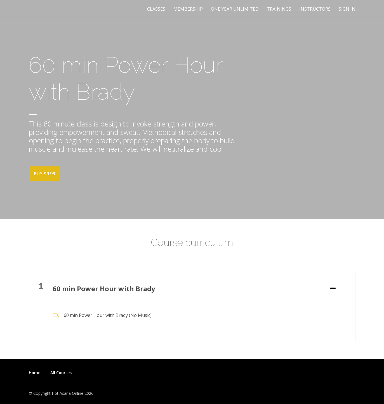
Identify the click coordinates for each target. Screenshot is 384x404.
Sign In (347, 9)
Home (34, 372)
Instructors (315, 9)
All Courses (61, 372)
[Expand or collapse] (333, 289)
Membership (188, 9)
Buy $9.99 (44, 174)
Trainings (279, 9)
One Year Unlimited (235, 9)
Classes (156, 9)
